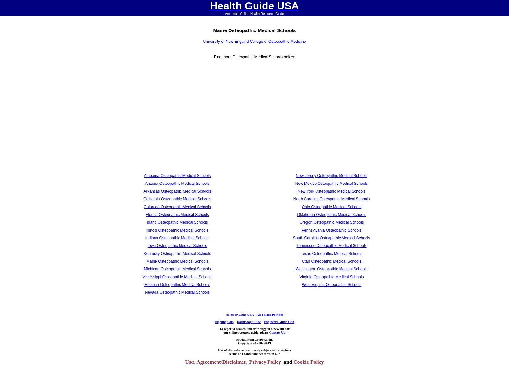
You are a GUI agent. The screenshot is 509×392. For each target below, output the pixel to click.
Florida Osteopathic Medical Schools (177, 214)
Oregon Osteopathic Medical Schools (331, 222)
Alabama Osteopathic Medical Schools (177, 175)
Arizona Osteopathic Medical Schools (177, 183)
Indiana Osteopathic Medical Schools (177, 238)
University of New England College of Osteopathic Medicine (254, 41)
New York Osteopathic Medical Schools (332, 191)
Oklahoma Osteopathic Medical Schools (331, 214)
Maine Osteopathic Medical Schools (177, 261)
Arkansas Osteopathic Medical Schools (177, 191)
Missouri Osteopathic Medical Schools (177, 284)
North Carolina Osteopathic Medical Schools (331, 199)
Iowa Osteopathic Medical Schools (177, 246)
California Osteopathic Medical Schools (177, 199)
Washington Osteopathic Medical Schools (331, 269)
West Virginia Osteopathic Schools (332, 284)
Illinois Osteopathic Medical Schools (177, 230)
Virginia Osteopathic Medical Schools (332, 277)
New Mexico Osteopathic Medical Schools (331, 183)
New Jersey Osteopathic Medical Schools (331, 175)
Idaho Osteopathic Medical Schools (177, 222)
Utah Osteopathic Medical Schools (331, 261)
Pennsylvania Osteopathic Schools (332, 230)
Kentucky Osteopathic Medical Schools (177, 253)
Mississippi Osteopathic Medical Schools (177, 277)
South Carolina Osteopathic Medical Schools (331, 238)
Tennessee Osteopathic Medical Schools (331, 246)
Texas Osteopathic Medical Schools (331, 253)
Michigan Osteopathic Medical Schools (177, 269)
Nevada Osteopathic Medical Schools (177, 292)
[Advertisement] (177, 118)
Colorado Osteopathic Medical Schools (177, 207)
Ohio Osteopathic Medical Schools (331, 207)
